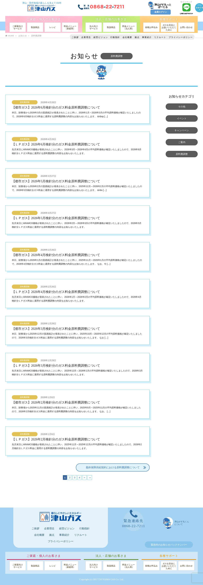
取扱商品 (35, 27)
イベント (181, 118)
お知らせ (22, 35)
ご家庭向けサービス (17, 27)
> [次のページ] (84, 477)
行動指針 (115, 37)
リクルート (160, 37)
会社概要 (127, 37)
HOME (9, 35)
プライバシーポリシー (181, 37)
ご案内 (181, 142)
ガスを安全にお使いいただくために (169, 27)
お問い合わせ (186, 27)
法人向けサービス (93, 27)
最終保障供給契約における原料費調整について (116, 467)
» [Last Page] (90, 477)
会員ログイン (160, 12)
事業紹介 (147, 37)
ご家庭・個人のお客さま (44, 19)
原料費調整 (25, 102)
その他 (181, 106)
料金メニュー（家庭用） (70, 27)
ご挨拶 (75, 37)
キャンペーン (181, 130)
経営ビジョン (100, 37)
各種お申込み (151, 27)
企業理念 (86, 37)
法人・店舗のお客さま (111, 19)
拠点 (137, 37)
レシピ (52, 27)
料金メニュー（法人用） (128, 27)
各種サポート (169, 19)
